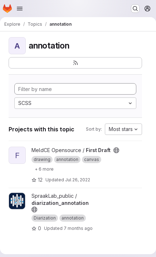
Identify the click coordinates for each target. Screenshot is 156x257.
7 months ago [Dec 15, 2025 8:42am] (78, 228)
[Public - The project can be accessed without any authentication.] (116, 150)
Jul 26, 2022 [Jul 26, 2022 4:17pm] (77, 179)
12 (37, 180)
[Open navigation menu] (19, 8)
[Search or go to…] (135, 8)
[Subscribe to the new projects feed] (75, 63)
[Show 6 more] (44, 169)
